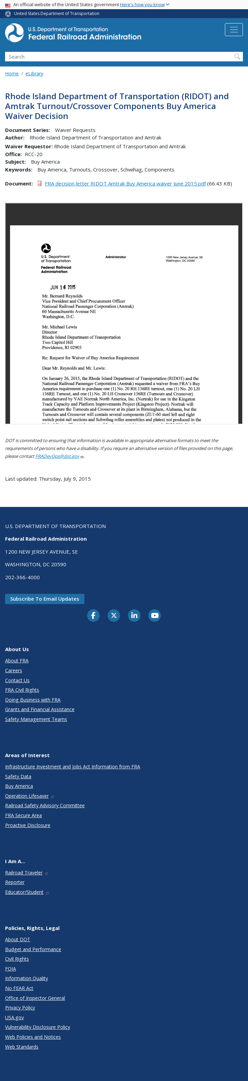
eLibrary (34, 73)
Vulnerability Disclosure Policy (37, 1027)
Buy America (19, 786)
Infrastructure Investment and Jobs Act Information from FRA (72, 766)
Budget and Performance (33, 949)
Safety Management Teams (36, 719)
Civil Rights (17, 959)
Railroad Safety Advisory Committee (45, 805)
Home (12, 73)
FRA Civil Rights (22, 690)
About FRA (17, 660)
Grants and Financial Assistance (40, 709)
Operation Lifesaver (30, 796)
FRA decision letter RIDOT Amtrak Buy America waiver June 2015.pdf (125, 183)
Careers (13, 670)
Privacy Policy (20, 1007)
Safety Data (18, 776)
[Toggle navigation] (234, 29)
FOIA (10, 968)
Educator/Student (27, 892)
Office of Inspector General (35, 998)
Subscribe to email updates (44, 598)
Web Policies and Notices (33, 1037)
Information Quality (26, 978)
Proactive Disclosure (27, 825)
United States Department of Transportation (56, 13)
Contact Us (17, 680)
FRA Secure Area (23, 815)
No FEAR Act (19, 988)
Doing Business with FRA (33, 699)
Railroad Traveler (27, 872)
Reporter (14, 882)
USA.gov (14, 1017)
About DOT (17, 939)
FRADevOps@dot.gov (59, 456)
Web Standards (21, 1047)
